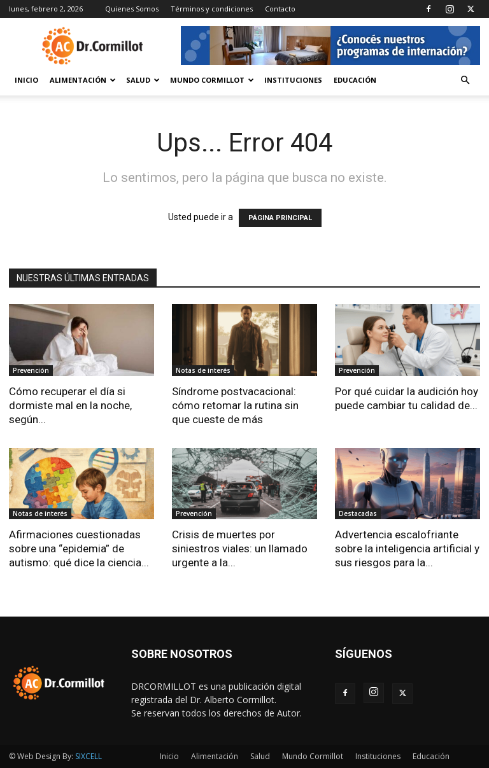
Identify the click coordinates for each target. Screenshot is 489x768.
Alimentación (83, 80)
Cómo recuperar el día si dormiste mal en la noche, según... (70, 405)
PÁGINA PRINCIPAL (280, 218)
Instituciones (293, 80)
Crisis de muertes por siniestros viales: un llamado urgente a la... (240, 548)
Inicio (26, 80)
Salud (143, 80)
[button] (465, 80)
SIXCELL (88, 756)
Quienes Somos (132, 8)
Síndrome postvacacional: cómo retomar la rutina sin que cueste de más (235, 405)
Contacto (280, 8)
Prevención (31, 370)
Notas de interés (203, 370)
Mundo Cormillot (212, 80)
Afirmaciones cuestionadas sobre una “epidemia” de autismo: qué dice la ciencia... (79, 548)
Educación (355, 80)
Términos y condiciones (212, 8)
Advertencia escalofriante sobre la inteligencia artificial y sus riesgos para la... (407, 548)
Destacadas (358, 513)
